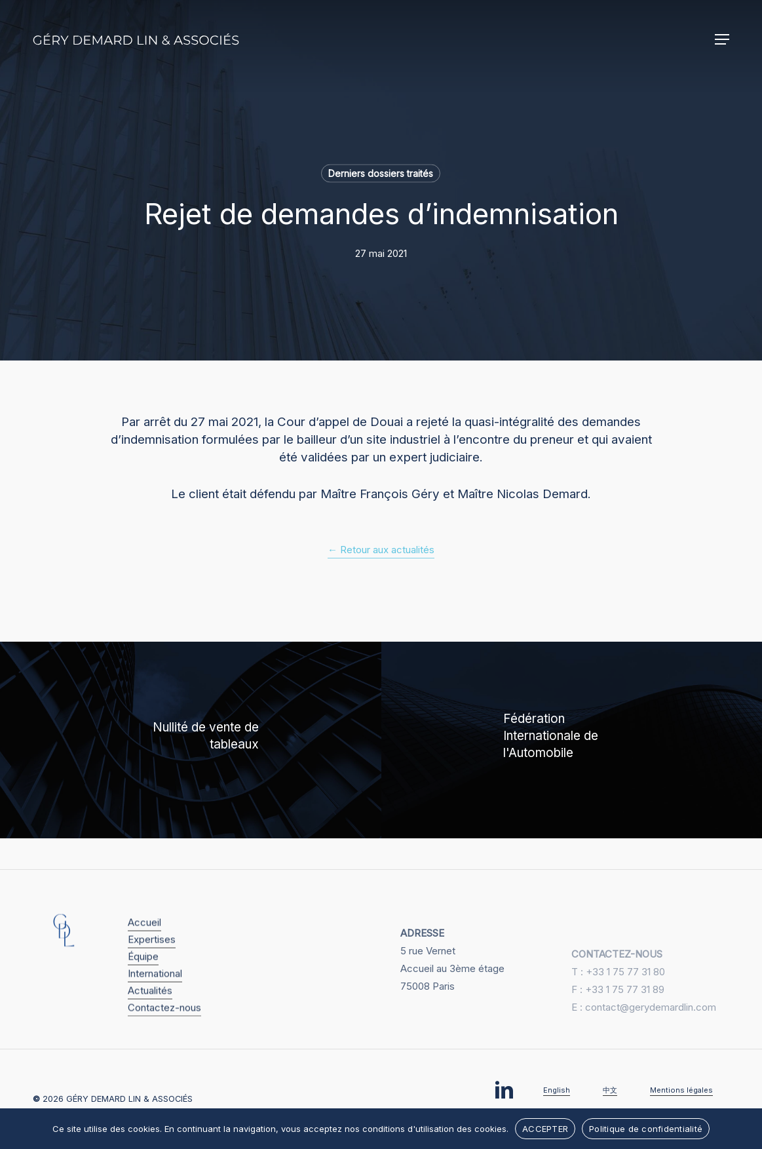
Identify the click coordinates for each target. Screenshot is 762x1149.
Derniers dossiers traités (380, 173)
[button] (722, 39)
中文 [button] (610, 1090)
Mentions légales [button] (681, 1090)
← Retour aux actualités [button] (381, 549)
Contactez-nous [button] (164, 1026)
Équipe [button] (143, 975)
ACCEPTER (545, 1128)
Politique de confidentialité (645, 1128)
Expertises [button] (152, 958)
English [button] (556, 1090)
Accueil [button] (144, 941)
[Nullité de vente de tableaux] (190, 740)
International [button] (155, 992)
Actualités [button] (150, 1009)
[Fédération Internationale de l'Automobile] (572, 740)
